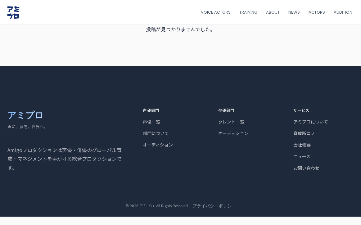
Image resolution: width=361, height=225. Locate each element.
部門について (156, 133)
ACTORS (317, 12)
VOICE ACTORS (216, 12)
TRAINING (248, 12)
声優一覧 (151, 122)
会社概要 (302, 145)
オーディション (158, 145)
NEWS (294, 12)
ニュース (301, 156)
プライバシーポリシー (214, 206)
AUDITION (343, 12)
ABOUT (273, 12)
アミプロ (25, 115)
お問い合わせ (306, 168)
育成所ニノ (304, 133)
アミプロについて (310, 122)
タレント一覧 (231, 122)
